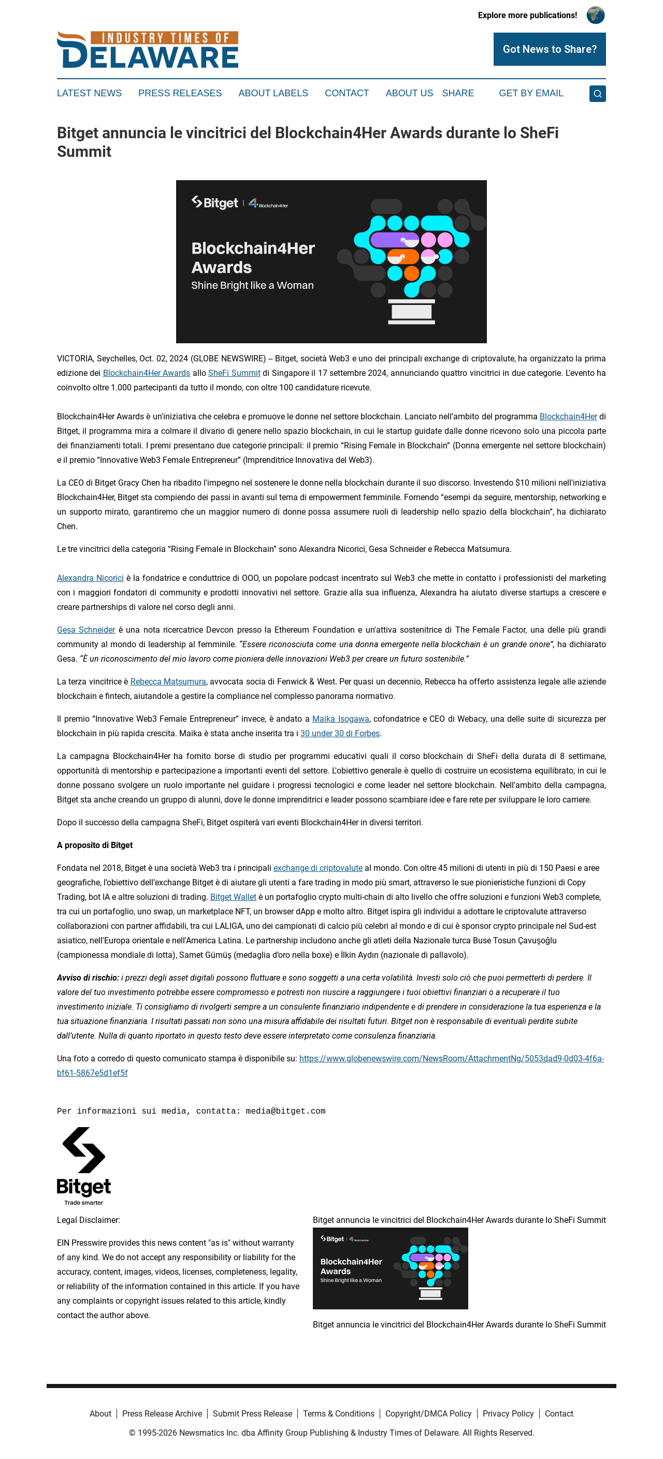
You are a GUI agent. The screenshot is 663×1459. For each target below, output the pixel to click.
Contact (347, 93)
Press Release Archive (162, 1414)
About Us (410, 93)
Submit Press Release (252, 1414)
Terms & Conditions (338, 1414)
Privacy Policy (508, 1414)
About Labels (273, 93)
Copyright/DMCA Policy (428, 1414)
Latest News (89, 93)
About (100, 1414)
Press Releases (180, 93)
